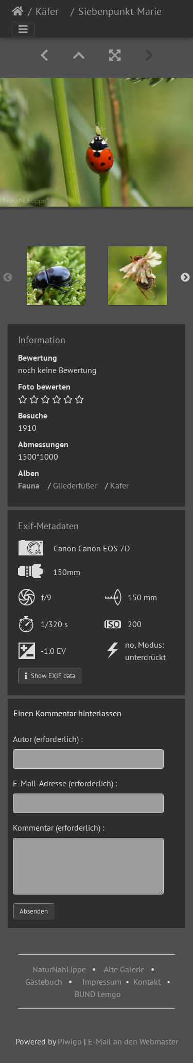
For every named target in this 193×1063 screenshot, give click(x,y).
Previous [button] (8, 278)
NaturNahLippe (59, 969)
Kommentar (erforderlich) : (58, 827)
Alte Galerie (124, 969)
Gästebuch (44, 981)
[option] (56, 276)
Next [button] (185, 278)
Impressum (101, 981)
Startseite (18, 11)
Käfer (51, 11)
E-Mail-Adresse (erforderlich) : (65, 783)
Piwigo (70, 1041)
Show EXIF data (50, 675)
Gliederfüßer (78, 485)
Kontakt (147, 981)
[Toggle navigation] (23, 29)
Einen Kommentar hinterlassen (67, 713)
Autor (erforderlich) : (48, 739)
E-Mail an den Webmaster (133, 1041)
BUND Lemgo (98, 994)
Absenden (34, 911)
